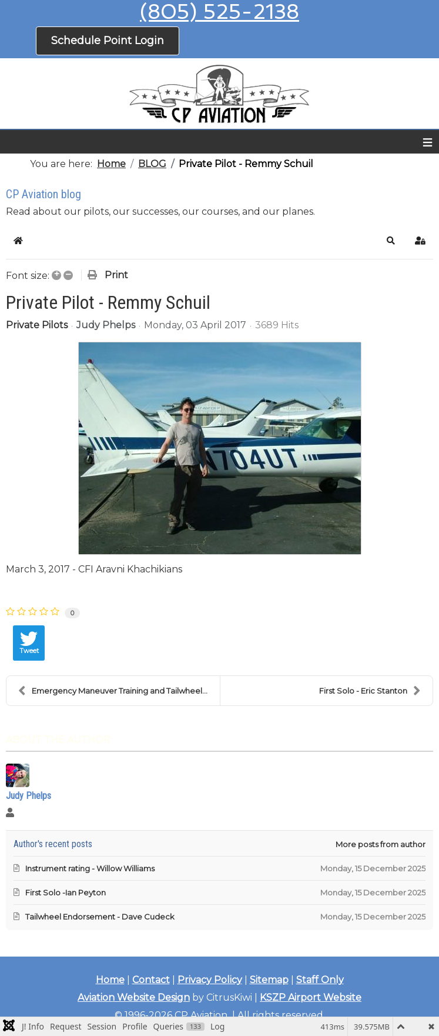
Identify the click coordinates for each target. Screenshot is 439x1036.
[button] (391, 240)
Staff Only (320, 979)
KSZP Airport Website (310, 997)
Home (110, 979)
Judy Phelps (105, 325)
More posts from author (380, 844)
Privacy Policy (209, 979)
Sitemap (269, 979)
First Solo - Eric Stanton (370, 691)
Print (116, 275)
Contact (151, 979)
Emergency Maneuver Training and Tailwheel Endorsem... (119, 691)
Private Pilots (37, 325)
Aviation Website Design (134, 997)
